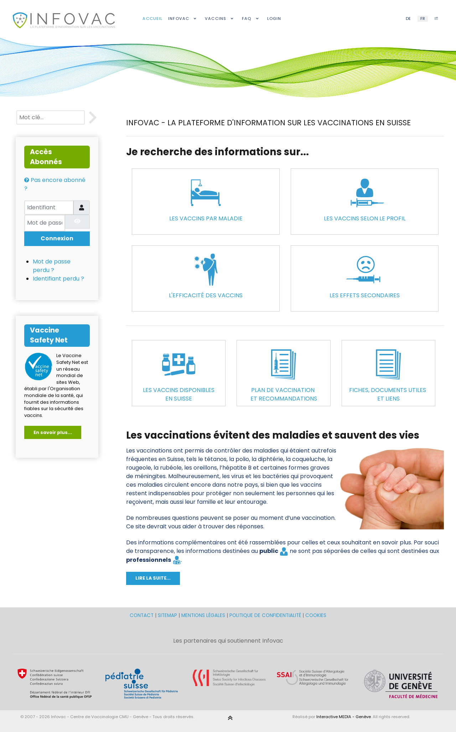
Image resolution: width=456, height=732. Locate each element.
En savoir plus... (52, 432)
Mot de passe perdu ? (52, 265)
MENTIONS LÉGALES (203, 615)
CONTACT (142, 615)
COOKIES (315, 615)
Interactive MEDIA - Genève (343, 717)
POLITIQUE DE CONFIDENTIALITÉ (265, 615)
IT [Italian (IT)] (436, 18)
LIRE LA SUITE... (153, 578)
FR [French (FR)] (422, 18)
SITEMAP (168, 615)
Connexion (57, 238)
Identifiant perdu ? (58, 278)
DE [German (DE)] (408, 18)
